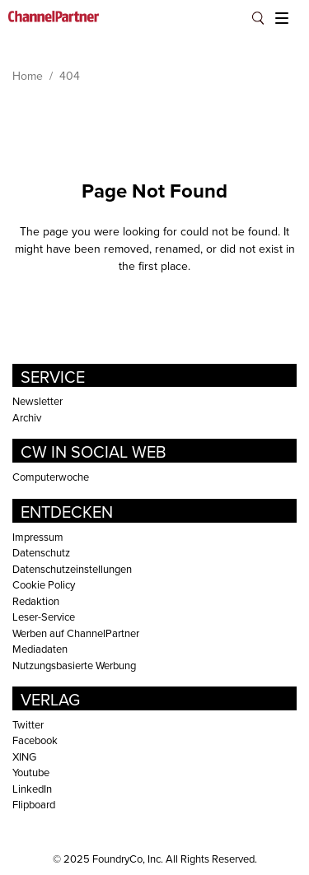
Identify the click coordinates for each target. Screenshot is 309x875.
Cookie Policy (43, 584)
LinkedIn (32, 788)
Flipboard (33, 804)
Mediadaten (40, 648)
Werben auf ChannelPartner (75, 633)
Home (27, 75)
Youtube (30, 772)
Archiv (26, 417)
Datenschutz (41, 552)
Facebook (35, 740)
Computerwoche (50, 476)
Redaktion (35, 600)
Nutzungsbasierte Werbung (74, 665)
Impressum (37, 536)
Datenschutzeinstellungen (72, 568)
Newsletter (37, 400)
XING (24, 756)
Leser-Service (43, 616)
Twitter (28, 724)
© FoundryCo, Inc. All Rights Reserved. (155, 858)
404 (69, 75)
